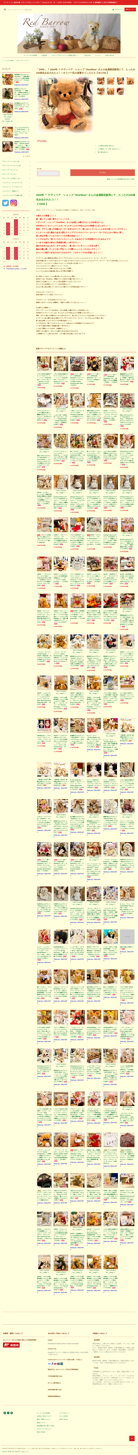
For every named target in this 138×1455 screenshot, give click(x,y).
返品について (111, 179)
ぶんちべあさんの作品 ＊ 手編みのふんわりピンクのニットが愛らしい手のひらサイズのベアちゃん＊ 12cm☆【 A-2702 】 (110, 456)
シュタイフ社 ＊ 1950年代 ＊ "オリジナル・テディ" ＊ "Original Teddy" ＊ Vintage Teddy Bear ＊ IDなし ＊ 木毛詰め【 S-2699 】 (60, 419)
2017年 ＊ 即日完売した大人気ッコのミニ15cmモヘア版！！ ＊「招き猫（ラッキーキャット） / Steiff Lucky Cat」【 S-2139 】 (127, 578)
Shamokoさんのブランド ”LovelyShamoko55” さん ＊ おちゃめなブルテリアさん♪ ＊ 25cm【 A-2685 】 (44, 1069)
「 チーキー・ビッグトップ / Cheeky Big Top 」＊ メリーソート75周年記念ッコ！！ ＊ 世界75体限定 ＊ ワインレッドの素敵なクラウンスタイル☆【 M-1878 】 (94, 1114)
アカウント (118, 9)
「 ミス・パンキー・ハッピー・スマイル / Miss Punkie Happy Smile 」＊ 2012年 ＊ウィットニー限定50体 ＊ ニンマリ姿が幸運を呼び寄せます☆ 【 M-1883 (127, 1033)
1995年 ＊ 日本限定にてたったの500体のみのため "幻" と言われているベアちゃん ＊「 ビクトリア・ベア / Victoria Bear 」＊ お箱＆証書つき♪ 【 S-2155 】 (77, 1239)
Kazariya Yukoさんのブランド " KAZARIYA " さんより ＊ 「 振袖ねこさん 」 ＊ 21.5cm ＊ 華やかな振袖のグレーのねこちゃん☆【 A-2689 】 (110, 539)
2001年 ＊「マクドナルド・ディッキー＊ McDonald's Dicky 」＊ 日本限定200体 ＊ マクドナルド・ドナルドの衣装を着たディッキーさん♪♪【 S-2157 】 (94, 1235)
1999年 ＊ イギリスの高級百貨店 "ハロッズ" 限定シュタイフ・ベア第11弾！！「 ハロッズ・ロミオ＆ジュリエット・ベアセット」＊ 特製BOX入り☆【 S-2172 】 (110, 1282)
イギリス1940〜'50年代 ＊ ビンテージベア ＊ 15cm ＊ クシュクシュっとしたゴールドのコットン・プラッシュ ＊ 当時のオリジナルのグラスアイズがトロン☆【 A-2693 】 (127, 993)
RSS (38, 1432)
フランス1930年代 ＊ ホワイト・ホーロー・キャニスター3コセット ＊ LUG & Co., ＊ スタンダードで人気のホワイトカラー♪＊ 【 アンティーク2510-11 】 (77, 579)
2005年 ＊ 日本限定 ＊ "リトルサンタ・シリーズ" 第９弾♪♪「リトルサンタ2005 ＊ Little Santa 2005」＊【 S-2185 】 (77, 615)
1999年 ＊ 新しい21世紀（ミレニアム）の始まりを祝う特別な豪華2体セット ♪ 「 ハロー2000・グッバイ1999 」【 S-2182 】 (110, 1195)
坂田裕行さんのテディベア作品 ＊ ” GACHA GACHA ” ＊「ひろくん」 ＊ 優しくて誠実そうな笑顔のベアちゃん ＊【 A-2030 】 (22, 145)
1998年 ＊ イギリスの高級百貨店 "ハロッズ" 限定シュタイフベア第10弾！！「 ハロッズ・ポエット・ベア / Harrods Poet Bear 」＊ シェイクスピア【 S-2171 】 (94, 704)
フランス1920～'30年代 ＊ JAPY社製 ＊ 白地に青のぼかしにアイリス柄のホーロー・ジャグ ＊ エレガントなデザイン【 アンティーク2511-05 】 (110, 698)
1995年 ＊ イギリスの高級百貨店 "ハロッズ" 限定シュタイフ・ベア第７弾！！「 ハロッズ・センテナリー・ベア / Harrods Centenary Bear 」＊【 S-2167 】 (61, 1284)
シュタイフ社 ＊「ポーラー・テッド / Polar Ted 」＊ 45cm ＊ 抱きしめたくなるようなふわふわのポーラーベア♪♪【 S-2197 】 (77, 951)
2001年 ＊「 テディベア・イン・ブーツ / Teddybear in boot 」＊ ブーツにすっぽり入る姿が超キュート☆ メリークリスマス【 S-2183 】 (77, 1154)
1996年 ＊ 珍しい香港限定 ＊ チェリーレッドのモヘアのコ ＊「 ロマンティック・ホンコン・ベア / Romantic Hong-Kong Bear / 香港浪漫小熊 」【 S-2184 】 (94, 1155)
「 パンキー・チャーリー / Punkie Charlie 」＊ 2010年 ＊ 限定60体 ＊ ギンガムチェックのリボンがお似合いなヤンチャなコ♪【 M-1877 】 (44, 656)
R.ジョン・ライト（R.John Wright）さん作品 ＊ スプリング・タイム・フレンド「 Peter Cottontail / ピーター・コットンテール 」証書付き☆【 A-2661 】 (94, 741)
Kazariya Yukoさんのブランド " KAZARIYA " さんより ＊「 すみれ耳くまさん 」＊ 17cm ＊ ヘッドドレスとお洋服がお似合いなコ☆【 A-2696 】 (127, 502)
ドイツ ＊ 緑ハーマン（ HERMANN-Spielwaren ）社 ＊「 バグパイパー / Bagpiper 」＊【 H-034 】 (94, 377)
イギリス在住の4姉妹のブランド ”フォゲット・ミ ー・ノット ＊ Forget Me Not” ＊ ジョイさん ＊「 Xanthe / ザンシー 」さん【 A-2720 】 (61, 378)
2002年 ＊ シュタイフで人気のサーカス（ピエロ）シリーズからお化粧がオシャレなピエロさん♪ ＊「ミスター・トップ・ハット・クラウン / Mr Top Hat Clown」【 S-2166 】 (61, 742)
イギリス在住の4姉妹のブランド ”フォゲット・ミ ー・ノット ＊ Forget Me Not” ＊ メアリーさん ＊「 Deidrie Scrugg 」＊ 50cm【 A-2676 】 (110, 1234)
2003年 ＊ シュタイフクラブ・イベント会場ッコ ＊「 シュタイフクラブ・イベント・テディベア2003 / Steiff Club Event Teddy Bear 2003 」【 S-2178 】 (127, 657)
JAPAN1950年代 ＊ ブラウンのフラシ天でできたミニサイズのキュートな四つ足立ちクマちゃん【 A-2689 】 (94, 1031)
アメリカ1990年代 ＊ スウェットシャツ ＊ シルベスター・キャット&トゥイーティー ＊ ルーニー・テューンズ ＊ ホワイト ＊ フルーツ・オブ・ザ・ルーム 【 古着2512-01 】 (110, 1156)
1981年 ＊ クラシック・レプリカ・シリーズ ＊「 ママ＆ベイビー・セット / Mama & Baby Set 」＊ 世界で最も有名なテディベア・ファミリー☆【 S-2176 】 (44, 616)
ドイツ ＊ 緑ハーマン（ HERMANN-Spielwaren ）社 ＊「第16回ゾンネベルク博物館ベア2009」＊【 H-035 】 (110, 378)
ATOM (43, 1432)
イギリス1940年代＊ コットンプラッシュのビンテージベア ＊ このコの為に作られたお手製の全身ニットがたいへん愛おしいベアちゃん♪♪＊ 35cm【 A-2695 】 (77, 540)
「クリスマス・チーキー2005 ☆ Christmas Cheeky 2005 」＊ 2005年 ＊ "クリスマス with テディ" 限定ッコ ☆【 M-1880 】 (127, 1118)
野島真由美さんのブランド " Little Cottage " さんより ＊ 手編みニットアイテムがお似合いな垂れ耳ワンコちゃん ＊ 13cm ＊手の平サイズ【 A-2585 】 (127, 621)
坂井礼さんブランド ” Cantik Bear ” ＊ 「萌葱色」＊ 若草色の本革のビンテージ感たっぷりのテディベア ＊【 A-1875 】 (22, 92)
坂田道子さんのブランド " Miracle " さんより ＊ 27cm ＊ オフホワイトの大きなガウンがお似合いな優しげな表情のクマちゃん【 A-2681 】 (77, 661)
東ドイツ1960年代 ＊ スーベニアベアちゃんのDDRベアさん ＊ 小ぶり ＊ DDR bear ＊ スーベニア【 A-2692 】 (110, 990)
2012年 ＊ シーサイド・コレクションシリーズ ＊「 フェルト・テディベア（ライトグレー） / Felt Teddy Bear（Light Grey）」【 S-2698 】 (110, 416)
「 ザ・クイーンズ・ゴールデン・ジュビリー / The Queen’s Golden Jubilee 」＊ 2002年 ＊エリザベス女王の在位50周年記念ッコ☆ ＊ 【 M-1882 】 (61, 1155)
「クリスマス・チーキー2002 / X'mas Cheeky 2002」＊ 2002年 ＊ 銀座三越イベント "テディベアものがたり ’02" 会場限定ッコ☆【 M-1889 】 (110, 914)
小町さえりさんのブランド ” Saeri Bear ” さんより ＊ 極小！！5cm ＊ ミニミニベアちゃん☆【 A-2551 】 (77, 1194)
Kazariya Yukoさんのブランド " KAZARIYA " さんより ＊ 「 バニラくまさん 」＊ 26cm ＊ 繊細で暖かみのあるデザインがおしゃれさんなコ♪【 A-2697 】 (61, 502)
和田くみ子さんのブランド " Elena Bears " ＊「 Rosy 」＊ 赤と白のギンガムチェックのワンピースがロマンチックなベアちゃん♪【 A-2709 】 (127, 420)
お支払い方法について (44, 1416)
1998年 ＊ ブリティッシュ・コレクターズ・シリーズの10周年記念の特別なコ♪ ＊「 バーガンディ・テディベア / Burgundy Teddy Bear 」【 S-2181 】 (61, 1235)
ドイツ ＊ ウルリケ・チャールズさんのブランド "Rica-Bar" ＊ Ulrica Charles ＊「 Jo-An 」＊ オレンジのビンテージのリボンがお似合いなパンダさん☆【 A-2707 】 (94, 870)
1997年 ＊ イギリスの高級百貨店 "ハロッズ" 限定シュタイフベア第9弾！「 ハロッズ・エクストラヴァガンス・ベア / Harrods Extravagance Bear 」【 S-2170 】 (94, 1282)
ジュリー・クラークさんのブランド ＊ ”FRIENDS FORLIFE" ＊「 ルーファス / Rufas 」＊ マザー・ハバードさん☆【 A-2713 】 (127, 825)
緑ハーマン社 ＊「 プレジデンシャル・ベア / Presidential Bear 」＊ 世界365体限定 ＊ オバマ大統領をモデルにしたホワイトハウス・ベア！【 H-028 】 (44, 992)
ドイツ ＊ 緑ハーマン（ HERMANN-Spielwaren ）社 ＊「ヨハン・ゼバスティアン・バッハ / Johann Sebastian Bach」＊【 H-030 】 (60, 865)
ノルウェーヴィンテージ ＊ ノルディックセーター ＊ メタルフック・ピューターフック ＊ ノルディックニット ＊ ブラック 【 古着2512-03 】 (44, 1195)
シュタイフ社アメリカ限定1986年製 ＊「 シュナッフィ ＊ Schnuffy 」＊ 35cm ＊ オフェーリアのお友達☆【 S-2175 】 (110, 951)
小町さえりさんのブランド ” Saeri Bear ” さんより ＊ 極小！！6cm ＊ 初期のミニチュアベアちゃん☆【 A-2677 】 (94, 1194)
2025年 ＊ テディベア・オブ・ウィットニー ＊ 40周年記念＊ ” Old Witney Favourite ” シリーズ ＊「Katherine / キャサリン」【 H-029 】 (94, 951)
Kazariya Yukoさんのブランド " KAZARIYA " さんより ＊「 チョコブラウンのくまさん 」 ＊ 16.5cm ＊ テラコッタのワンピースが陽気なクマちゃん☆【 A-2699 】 (77, 503)
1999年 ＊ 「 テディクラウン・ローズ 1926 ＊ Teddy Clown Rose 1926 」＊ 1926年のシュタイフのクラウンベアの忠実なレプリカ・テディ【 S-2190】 (44, 579)
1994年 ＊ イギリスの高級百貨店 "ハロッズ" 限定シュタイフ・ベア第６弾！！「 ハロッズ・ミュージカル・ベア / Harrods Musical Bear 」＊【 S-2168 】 (44, 1282)
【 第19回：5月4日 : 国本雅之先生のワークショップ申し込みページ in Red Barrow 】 (44, 782)
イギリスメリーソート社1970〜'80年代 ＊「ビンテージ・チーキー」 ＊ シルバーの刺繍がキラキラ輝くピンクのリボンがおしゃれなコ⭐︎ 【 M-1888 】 (77, 992)
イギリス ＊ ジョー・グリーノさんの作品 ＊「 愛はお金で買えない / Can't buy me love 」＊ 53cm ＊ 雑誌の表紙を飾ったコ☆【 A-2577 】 (77, 1113)
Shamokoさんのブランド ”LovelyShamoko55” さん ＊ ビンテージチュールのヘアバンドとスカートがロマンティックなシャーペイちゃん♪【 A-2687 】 (77, 1071)
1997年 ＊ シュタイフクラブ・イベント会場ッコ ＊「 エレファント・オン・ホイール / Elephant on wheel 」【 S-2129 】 (94, 578)
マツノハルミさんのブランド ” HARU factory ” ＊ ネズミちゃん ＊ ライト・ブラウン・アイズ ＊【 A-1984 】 (21, 131)
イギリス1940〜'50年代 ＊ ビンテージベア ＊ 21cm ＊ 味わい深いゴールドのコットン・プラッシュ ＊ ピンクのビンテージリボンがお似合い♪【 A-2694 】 (44, 1033)
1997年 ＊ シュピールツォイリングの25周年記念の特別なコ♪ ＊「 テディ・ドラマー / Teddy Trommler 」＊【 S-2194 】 (61, 578)
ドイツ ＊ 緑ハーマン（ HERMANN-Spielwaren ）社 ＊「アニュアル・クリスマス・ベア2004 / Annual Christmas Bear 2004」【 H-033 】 (77, 379)
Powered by (15, 1451)
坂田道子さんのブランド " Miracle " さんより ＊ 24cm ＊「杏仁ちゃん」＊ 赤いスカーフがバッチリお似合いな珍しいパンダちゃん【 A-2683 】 (110, 662)
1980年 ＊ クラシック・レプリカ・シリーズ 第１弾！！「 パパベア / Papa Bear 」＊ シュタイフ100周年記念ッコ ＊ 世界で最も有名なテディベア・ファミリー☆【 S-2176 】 (61, 617)
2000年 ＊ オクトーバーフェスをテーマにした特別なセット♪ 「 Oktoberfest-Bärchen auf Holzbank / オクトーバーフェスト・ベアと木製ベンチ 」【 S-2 (127, 1196)
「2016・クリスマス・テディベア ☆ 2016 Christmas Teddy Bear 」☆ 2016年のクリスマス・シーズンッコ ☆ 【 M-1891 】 (77, 415)
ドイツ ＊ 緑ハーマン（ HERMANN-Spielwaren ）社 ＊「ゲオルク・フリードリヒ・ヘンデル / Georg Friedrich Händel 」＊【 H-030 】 (77, 865)
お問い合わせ (109, 55)
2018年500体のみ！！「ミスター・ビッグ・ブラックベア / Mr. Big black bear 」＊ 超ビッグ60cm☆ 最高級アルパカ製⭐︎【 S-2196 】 (61, 951)
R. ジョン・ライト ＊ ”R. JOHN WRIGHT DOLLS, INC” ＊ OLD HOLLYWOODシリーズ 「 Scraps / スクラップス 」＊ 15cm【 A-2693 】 (127, 909)
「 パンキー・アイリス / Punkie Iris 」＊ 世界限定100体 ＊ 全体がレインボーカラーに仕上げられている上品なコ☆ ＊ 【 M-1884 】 (110, 864)
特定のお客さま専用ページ (127, 948)
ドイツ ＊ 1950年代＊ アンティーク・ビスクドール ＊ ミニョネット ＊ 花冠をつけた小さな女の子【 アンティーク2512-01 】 (60, 1032)
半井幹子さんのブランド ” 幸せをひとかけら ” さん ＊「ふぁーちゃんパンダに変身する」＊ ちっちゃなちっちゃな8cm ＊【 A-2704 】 (127, 864)
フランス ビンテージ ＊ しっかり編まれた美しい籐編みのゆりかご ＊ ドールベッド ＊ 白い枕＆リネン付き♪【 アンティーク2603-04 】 (44, 415)
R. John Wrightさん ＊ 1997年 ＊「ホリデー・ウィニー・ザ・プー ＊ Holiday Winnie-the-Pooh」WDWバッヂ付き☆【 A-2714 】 (77, 784)
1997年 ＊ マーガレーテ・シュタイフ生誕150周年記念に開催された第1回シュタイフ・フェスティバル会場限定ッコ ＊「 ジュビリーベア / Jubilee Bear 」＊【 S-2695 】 (44, 499)
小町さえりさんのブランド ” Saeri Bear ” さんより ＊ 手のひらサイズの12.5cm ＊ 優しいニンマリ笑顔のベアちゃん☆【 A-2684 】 (60, 1195)
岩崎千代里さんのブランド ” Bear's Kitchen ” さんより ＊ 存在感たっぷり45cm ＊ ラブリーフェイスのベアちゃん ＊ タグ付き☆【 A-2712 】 (94, 415)
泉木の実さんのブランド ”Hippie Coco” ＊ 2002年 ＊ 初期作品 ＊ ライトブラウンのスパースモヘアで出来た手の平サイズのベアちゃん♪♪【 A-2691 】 (94, 992)
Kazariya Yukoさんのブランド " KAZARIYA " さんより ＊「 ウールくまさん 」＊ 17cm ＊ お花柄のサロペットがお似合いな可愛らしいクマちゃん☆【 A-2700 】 (94, 502)
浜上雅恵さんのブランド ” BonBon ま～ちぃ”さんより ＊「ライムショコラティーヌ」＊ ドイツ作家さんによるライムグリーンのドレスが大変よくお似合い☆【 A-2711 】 (77, 823)
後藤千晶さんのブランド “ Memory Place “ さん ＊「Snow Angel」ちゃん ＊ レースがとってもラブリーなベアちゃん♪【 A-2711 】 (110, 821)
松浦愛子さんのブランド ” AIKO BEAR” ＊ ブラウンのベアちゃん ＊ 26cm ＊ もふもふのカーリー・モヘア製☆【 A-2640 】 (77, 740)
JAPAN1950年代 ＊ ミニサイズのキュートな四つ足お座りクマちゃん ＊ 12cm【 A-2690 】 (110, 1030)
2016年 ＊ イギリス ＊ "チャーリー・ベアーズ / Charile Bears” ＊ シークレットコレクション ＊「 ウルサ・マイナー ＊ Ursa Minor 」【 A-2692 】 (94, 540)
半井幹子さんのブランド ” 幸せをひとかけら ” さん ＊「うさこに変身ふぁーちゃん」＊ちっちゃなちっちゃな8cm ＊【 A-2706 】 (61, 908)
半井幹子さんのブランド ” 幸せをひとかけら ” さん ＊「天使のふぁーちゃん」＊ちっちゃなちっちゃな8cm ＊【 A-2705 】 (44, 908)
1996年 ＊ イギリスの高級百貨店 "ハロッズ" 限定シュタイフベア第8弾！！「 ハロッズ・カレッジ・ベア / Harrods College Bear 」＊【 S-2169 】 (77, 1282)
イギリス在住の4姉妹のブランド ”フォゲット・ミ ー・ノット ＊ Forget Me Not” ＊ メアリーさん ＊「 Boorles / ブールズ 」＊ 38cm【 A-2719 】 (44, 379)
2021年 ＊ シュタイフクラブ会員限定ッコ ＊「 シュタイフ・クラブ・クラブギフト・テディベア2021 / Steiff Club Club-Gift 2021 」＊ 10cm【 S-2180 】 (44, 1235)
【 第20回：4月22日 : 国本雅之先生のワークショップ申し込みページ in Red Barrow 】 (60, 782)
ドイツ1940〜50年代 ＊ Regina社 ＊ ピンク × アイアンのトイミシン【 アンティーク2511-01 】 (127, 696)
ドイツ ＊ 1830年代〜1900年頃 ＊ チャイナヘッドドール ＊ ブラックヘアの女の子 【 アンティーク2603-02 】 (110, 783)
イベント (98, 55)
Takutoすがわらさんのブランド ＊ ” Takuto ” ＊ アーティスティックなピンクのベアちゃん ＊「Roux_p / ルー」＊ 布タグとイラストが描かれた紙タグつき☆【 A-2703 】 (127, 458)
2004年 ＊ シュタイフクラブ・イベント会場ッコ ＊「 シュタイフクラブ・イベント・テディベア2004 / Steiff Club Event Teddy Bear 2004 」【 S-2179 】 (44, 698)
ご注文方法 (87, 55)
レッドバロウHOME (30, 55)
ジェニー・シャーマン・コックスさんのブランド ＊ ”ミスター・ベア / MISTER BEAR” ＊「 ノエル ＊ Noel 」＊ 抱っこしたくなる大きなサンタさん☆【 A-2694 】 (44, 953)
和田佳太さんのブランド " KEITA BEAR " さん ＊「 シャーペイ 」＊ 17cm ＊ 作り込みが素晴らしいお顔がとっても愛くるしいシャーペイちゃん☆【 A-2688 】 (110, 1076)
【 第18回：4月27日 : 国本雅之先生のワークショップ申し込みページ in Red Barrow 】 (127, 738)
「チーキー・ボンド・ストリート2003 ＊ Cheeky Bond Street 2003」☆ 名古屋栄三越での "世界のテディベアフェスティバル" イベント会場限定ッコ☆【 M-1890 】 (94, 914)
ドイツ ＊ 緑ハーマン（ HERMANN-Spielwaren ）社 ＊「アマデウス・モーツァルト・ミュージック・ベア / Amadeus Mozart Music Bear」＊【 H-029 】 (44, 865)
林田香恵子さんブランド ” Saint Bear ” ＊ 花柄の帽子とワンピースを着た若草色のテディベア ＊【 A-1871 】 (22, 78)
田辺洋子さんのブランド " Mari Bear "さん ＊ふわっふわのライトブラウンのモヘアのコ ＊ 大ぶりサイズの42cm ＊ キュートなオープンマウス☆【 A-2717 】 (61, 826)
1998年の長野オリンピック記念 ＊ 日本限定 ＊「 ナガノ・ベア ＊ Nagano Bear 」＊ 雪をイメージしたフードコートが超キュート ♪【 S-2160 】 (127, 1235)
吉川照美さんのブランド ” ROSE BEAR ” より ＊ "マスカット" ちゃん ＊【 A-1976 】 (21, 106)
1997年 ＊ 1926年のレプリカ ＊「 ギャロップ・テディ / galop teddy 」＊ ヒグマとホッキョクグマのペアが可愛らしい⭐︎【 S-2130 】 (110, 578)
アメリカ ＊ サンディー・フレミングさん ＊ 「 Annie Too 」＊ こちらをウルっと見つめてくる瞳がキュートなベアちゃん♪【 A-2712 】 (61, 456)
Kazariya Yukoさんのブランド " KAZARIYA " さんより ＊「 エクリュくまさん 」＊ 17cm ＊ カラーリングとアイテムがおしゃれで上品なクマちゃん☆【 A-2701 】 (77, 914)
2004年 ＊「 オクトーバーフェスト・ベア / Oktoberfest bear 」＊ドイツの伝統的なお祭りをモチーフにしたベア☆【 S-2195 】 (61, 539)
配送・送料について (43, 1419)
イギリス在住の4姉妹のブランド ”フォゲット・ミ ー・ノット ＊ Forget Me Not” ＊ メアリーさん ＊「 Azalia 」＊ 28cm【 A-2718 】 (127, 784)
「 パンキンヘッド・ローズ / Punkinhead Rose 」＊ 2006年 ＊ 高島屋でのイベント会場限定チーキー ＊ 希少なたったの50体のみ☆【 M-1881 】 (110, 1114)
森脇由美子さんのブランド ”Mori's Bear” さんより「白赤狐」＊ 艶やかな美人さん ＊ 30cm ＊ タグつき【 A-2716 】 (127, 377)
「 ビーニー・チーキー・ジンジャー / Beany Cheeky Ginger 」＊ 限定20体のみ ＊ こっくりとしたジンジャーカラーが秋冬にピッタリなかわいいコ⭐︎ (61, 657)
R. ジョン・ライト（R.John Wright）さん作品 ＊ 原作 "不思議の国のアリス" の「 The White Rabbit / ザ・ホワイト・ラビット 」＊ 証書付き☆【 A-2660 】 (110, 746)
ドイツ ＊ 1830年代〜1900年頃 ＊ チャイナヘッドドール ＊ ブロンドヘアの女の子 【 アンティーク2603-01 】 (94, 783)
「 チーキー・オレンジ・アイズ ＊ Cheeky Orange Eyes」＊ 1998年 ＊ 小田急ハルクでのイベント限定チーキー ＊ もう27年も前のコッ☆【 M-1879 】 (44, 1155)
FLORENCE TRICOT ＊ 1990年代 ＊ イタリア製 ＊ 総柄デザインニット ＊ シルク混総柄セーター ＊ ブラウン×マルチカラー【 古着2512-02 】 (127, 1155)
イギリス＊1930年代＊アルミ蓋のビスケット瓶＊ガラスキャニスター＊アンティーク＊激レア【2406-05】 (44, 538)
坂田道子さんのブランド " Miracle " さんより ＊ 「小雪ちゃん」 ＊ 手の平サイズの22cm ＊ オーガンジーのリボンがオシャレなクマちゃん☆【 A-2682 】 (94, 662)
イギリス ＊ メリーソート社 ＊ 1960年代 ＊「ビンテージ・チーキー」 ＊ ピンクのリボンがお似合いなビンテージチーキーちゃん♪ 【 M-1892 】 (44, 822)
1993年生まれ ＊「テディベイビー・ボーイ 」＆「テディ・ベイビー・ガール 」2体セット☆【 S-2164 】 (44, 739)
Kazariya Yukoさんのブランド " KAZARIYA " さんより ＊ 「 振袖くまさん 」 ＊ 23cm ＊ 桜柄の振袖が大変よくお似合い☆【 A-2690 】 (127, 544)
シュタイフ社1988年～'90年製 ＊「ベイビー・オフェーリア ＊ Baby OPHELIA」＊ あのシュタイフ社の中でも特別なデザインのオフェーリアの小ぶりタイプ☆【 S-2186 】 (44, 1115)
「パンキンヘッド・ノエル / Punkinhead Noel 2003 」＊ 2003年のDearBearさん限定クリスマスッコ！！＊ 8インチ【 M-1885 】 (77, 1032)
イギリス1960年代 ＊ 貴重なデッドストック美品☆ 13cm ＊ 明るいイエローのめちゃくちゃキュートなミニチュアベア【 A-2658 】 (94, 615)
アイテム (129, 9)
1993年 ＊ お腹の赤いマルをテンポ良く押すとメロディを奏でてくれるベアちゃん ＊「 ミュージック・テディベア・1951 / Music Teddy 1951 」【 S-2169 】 (77, 698)
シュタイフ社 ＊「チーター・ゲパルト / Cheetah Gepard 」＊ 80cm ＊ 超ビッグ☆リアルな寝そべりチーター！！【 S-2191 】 (94, 1070)
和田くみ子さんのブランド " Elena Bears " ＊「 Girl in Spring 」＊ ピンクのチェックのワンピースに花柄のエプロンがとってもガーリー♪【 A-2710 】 (44, 461)
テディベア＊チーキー (22, 60)
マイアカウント (64, 1413)
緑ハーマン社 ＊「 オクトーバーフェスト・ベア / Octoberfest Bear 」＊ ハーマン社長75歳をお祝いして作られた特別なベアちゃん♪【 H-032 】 (94, 457)
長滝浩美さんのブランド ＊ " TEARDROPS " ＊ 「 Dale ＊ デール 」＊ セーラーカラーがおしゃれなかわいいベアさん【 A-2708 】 (94, 825)
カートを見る (63, 1416)
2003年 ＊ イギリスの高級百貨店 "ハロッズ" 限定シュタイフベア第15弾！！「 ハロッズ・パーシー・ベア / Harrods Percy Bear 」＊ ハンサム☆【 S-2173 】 (61, 703)
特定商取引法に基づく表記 (125, 179)
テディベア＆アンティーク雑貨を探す (65, 55)
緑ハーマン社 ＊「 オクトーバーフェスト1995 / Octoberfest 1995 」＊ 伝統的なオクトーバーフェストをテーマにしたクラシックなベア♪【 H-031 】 (77, 457)
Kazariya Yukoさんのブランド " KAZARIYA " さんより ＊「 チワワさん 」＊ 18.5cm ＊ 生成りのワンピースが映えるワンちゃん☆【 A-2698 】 (110, 502)
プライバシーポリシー (44, 1429)
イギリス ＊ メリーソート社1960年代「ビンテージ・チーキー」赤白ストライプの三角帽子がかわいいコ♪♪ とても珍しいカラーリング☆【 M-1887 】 (61, 992)
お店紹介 (44, 55)
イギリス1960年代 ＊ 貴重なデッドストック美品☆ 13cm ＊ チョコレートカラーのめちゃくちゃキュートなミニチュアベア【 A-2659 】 (110, 615)
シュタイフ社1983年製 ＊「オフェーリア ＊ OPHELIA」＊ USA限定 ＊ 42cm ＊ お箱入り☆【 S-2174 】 (127, 1069)
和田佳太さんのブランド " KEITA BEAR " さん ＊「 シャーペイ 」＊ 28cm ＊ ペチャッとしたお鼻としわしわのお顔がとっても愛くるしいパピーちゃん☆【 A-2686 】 (61, 1076)
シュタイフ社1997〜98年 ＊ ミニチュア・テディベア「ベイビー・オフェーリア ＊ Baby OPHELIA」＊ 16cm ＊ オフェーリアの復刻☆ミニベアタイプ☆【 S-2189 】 (61, 1114)
